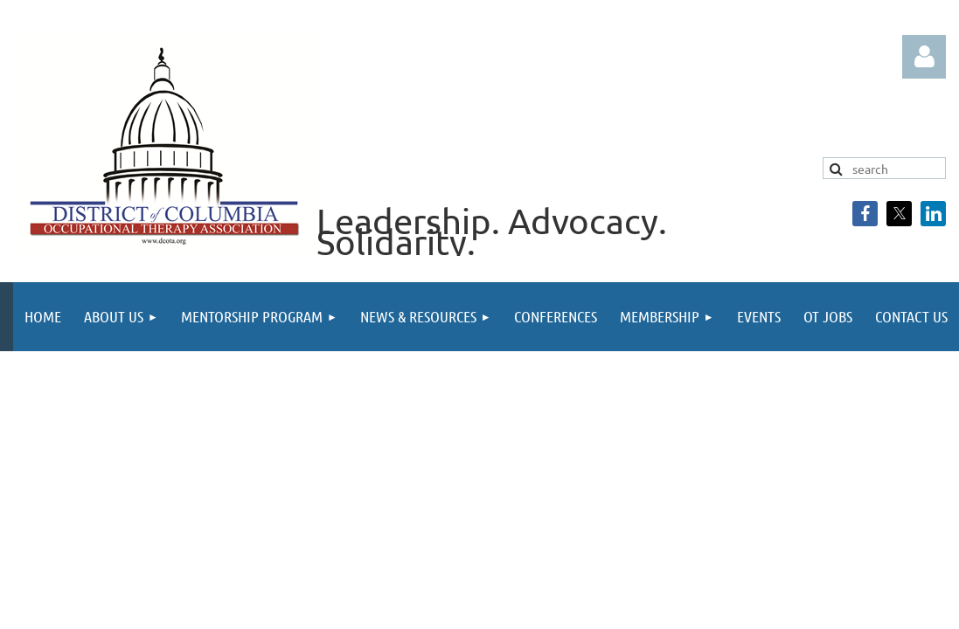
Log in (924, 57)
